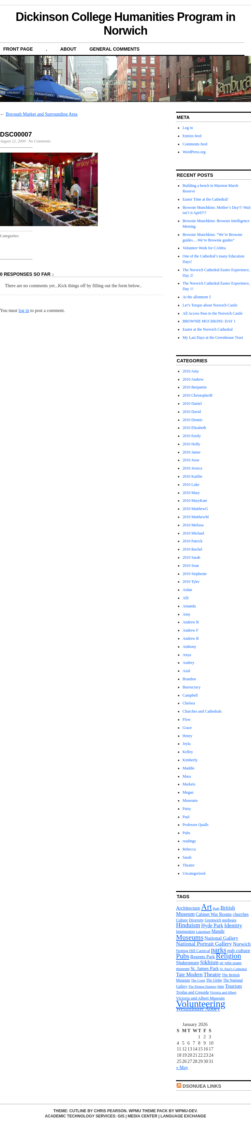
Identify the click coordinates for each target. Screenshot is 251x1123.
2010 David (192, 411)
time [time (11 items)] (220, 986)
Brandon (189, 679)
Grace (187, 727)
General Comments (114, 49)
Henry (187, 736)
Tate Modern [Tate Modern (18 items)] (189, 974)
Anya (187, 654)
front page (18, 49)
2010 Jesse (191, 460)
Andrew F (190, 630)
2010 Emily (192, 436)
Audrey (188, 662)
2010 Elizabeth (194, 427)
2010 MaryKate (195, 500)
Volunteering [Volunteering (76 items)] (200, 1004)
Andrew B (191, 622)
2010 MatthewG (195, 508)
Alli (186, 598)
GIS (121, 1116)
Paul (186, 817)
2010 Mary (191, 492)
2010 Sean (191, 565)
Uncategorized (194, 873)
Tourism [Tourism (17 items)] (233, 986)
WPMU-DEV (186, 1111)
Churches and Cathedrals (202, 711)
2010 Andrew (193, 379)
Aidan (187, 589)
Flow (187, 719)
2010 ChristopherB (198, 395)
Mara (187, 776)
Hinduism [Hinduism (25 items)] (188, 925)
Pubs (186, 833)
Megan (188, 792)
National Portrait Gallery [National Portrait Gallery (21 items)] (204, 944)
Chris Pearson (110, 1111)
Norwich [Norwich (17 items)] (242, 944)
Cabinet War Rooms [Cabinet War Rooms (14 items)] (214, 914)
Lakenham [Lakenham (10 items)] (203, 931)
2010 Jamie (191, 452)
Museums (190, 800)
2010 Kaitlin (192, 476)
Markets (189, 784)
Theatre (189, 865)
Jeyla (187, 743)
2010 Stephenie (195, 573)
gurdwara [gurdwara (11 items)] (229, 920)
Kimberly (190, 760)
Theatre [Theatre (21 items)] (212, 974)
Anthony (189, 646)
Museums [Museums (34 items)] (189, 937)
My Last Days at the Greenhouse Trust (213, 337)
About (68, 49)
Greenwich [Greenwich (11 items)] (213, 920)
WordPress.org (194, 152)
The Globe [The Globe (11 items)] (214, 980)
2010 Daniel (192, 403)
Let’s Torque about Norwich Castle (210, 305)
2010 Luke (191, 484)
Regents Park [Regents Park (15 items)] (202, 956)
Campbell (190, 695)
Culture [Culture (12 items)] (182, 920)
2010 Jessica (192, 468)
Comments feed (195, 144)
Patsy (187, 808)
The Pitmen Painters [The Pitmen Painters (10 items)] (202, 986)
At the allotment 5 (197, 297)
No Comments (39, 141)
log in (24, 310)
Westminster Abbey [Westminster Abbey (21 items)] (198, 1009)
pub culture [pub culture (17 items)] (238, 950)
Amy (186, 614)
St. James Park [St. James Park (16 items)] (204, 968)
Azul (186, 671)
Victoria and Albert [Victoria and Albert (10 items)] (223, 992)
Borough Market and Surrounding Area (42, 114)
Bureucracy (191, 687)
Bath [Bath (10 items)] (216, 908)
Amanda (189, 606)
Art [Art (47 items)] (206, 906)
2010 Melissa (193, 525)
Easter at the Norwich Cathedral (208, 329)
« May (182, 1067)
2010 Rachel (192, 549)
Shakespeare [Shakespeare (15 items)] (187, 962)
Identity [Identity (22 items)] (233, 925)
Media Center (142, 1116)
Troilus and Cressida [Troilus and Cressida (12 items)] (192, 992)
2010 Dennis (192, 420)
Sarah (187, 857)
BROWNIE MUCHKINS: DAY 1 (209, 321)
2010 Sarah (191, 557)
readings (189, 841)
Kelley (188, 752)
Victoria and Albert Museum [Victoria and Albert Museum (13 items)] (200, 998)
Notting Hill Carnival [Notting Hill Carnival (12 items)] (193, 951)
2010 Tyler (191, 581)
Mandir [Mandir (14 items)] (218, 931)
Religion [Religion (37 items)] (228, 956)
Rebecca (189, 849)
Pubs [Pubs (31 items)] (182, 956)
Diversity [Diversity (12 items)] (196, 920)
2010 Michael (193, 533)
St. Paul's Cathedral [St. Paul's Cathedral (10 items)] (233, 969)
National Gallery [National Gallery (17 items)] (221, 938)
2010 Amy (191, 371)
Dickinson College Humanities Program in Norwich (125, 23)
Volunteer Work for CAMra (204, 248)
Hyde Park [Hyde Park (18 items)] (212, 925)
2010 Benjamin (195, 387)
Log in (188, 127)
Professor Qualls (196, 824)
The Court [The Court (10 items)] (198, 980)
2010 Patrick (192, 541)
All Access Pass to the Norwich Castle (213, 313)
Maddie (189, 768)
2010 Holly (191, 444)
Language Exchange (183, 1116)
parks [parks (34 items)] (218, 950)
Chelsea (189, 703)
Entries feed (192, 136)
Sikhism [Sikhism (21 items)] (209, 962)
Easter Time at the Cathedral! (206, 199)
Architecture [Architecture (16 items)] (188, 908)
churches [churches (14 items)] (241, 914)
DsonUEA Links (202, 1086)
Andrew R (191, 638)
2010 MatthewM (196, 517)
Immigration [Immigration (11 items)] (185, 931)
